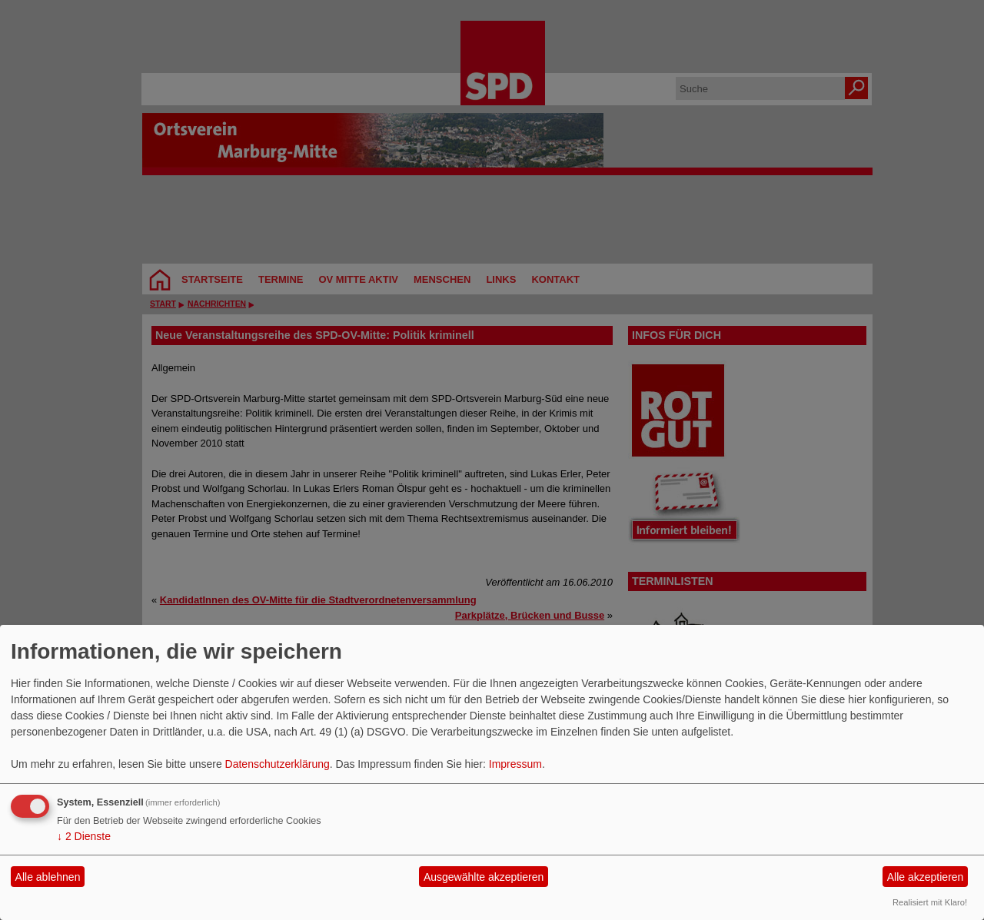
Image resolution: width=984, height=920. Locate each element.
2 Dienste (84, 836)
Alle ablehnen (48, 877)
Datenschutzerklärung (277, 764)
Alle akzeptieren (925, 877)
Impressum (515, 764)
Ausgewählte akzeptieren (484, 877)
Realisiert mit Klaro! (930, 902)
